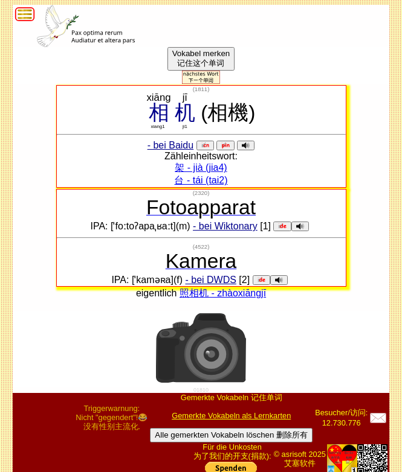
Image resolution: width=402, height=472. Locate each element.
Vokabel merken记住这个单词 (201, 58)
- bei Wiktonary (225, 226)
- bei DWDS (210, 280)
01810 (201, 390)
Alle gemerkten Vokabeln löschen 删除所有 (231, 434)
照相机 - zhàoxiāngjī (223, 293)
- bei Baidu (171, 145)
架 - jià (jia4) (201, 167)
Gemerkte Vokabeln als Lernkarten (231, 415)
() (201, 89)
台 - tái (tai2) (200, 180)
